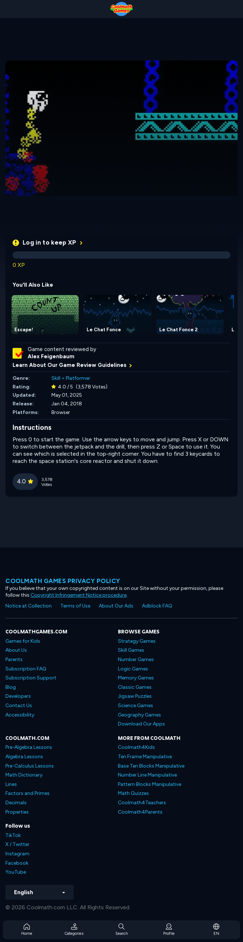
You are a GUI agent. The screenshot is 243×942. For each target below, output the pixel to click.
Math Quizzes (133, 793)
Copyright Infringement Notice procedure (79, 595)
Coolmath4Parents (140, 812)
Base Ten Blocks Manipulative (151, 766)
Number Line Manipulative (147, 775)
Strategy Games (137, 641)
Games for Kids (22, 641)
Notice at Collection (28, 606)
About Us (16, 650)
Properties (17, 812)
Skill (55, 378)
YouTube (15, 872)
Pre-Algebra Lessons (28, 747)
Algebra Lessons (24, 757)
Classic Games (135, 687)
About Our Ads (116, 606)
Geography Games (139, 715)
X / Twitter (17, 844)
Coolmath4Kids (136, 747)
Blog (10, 687)
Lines (11, 784)
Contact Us (18, 705)
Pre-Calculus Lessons (29, 766)
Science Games (135, 705)
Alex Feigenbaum (51, 356)
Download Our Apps (141, 724)
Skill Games (131, 650)
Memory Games (136, 678)
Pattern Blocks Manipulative (149, 784)
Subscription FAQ (25, 669)
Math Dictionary (23, 775)
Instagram (17, 854)
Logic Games (133, 669)
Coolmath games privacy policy (62, 580)
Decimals (16, 803)
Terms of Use (75, 606)
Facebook (16, 863)
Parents (14, 659)
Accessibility (19, 715)
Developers (18, 696)
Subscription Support (30, 678)
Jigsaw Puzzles (135, 696)
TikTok (13, 835)
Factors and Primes (27, 793)
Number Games (136, 659)
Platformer (78, 378)
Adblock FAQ (157, 606)
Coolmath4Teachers (142, 803)
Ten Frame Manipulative (145, 757)
